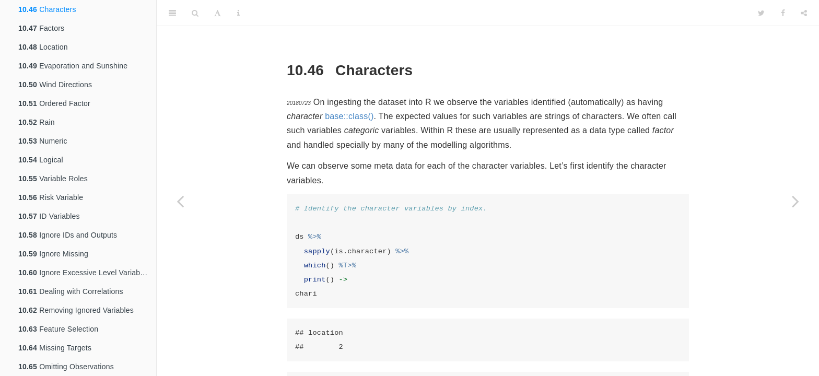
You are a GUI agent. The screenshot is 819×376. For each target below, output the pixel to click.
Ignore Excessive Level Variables (84, 272)
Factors (41, 28)
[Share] (804, 13)
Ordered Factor (54, 103)
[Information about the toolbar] (238, 13)
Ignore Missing (53, 254)
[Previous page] (180, 201)
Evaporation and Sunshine (72, 66)
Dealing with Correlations (70, 291)
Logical (40, 160)
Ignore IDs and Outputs (67, 235)
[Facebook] (783, 13)
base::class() (349, 116)
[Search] (195, 13)
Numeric (42, 141)
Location (43, 47)
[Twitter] (761, 13)
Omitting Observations (66, 366)
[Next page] (795, 201)
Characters (47, 9)
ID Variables (49, 216)
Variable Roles (53, 178)
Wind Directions (55, 84)
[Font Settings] (217, 13)
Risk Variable (50, 197)
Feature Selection (58, 329)
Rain (36, 122)
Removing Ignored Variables (76, 310)
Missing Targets (54, 348)
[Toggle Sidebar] (172, 13)
